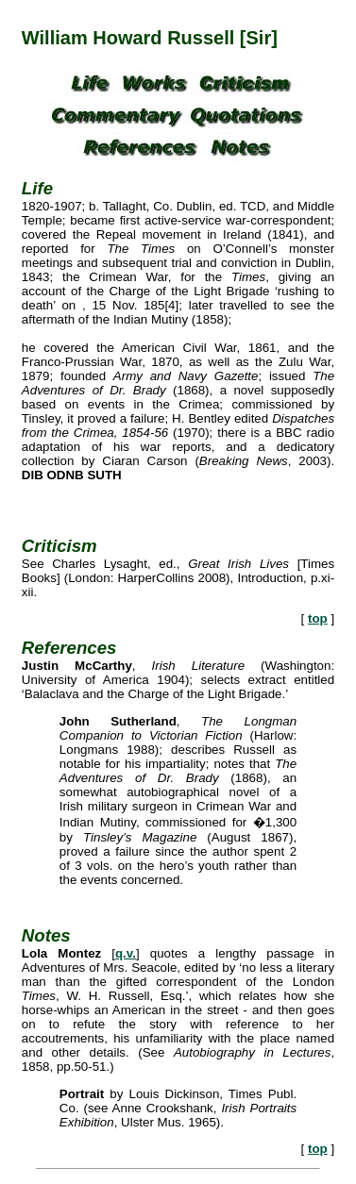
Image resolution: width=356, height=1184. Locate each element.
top (318, 618)
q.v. (125, 953)
